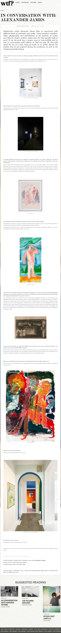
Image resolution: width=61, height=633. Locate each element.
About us (5, 629)
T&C (11, 629)
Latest (17, 2)
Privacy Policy (20, 629)
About (40, 2)
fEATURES (33, 2)
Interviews (25, 2)
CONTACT (30, 629)
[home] (7, 3)
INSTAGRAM (16, 631)
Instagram (7, 631)
